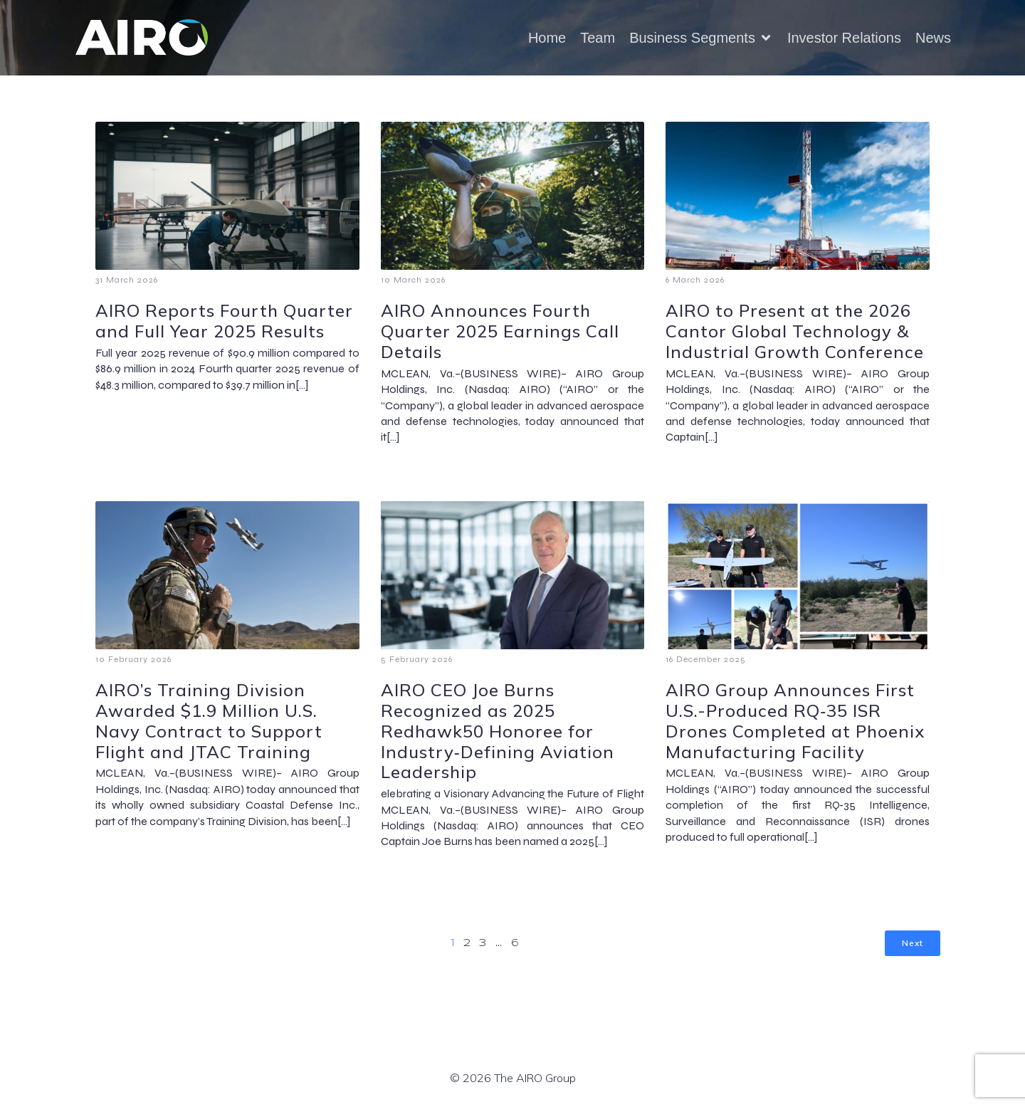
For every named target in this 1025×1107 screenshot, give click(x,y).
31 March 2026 (126, 280)
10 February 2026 (133, 659)
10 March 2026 (413, 280)
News (933, 38)
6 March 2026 (695, 280)
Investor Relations (844, 38)
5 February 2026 (417, 659)
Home (547, 38)
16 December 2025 (706, 659)
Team (597, 38)
